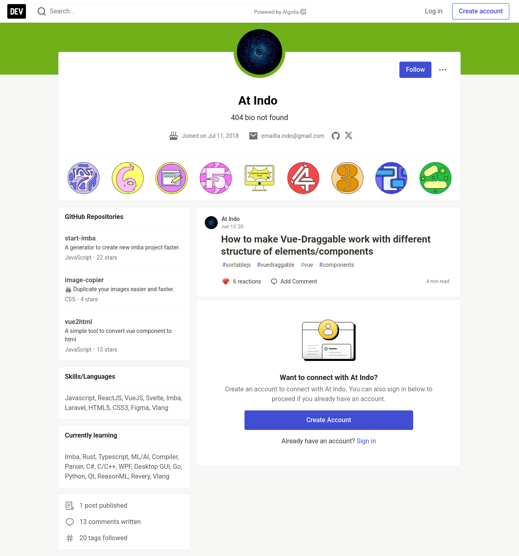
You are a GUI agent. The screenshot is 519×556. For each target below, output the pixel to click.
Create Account (328, 420)
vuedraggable (276, 265)
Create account (481, 11)
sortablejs (236, 265)
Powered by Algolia (280, 12)
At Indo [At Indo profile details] (230, 219)
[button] (83, 178)
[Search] (42, 11)
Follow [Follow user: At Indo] (415, 69)
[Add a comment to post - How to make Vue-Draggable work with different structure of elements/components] (241, 281)
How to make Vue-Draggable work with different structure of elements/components (326, 245)
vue (306, 265)
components (336, 265)
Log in (433, 11)
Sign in (366, 441)
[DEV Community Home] (16, 11)
